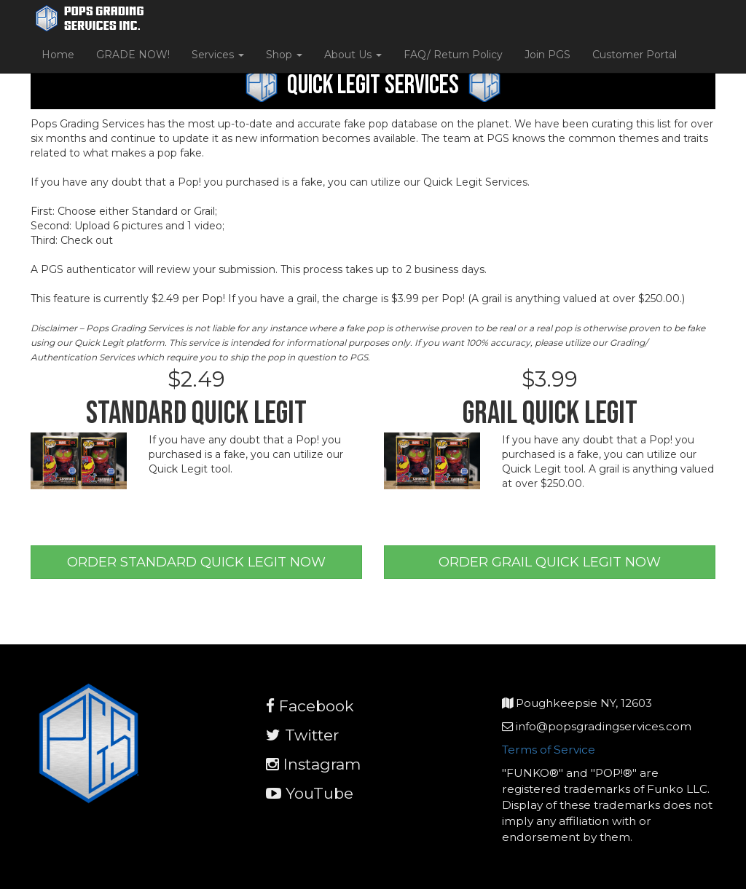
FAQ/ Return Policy (453, 54)
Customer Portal (634, 54)
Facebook (310, 706)
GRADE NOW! (133, 54)
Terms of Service (548, 749)
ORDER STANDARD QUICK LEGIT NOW (196, 562)
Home (58, 54)
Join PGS (547, 54)
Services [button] (218, 54)
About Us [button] (353, 54)
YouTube (309, 793)
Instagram (313, 764)
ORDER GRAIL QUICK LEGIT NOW (550, 562)
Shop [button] (284, 54)
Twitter (302, 735)
